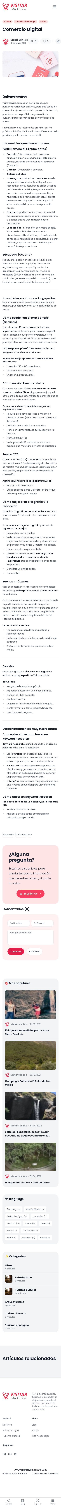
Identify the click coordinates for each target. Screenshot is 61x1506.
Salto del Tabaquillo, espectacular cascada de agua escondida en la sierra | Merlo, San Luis (27, 1134)
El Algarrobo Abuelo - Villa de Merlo (27, 1182)
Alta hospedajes (40, 1435)
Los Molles (40, 1216)
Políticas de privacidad (14, 1473)
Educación (8, 834)
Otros (43, 21)
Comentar (16, 951)
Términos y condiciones (46, 1473)
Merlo (11, 1237)
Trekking (13, 1209)
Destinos (7, 1424)
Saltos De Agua (17, 1216)
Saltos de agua (10, 1430)
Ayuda (35, 1430)
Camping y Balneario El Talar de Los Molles (27, 1083)
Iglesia (45, 1237)
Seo (30, 834)
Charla (7, 21)
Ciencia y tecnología (25, 21)
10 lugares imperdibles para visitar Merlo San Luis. (27, 1032)
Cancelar (34, 951)
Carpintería (30, 1230)
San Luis (13, 1223)
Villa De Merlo (35, 1209)
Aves (45, 1223)
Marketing (21, 834)
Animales (28, 1237)
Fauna (30, 1223)
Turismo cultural (11, 1435)
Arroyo (12, 1230)
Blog (34, 1424)
